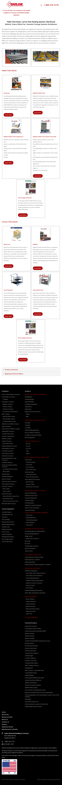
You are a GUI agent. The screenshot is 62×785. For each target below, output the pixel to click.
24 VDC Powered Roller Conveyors (11, 394)
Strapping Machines (31, 517)
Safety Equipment (31, 596)
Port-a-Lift (28, 448)
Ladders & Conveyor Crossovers (34, 583)
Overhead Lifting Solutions (34, 529)
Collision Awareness (31, 601)
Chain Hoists (28, 460)
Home (4, 712)
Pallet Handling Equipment (32, 430)
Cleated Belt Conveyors (8, 431)
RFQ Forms (5, 714)
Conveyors (5, 391)
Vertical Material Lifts (8, 498)
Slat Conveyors (6, 474)
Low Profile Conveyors (8, 453)
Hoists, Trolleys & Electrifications (37, 457)
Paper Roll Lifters (29, 402)
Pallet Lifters (28, 409)
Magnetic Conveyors (8, 404)
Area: (7, 755)
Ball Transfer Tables (8, 443)
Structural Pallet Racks (31, 498)
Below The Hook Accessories (32, 411)
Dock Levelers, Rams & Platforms (34, 575)
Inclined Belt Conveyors (8, 448)
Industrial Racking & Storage (35, 490)
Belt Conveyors (6, 414)
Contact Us (5, 722)
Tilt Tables (27, 425)
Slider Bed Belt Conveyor (9, 419)
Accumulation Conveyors (8, 397)
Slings (27, 416)
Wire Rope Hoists (29, 472)
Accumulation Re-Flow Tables (10, 469)
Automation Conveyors (8, 402)
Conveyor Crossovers (31, 660)
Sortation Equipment (7, 476)
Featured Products (31, 623)
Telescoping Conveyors (8, 484)
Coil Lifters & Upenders (31, 404)
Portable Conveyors (7, 462)
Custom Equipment (8, 509)
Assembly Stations (7, 512)
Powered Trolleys (30, 484)
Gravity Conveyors (7, 441)
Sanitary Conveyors (7, 406)
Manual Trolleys (30, 482)
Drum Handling (6, 519)
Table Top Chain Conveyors (9, 481)
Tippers (28, 453)
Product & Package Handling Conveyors (9, 466)
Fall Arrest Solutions (30, 548)
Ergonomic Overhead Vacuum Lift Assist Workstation (39, 692)
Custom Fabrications (7, 541)
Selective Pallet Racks (31, 493)
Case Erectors (29, 515)
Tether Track (29, 614)
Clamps (28, 414)
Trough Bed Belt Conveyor (9, 421)
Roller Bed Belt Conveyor (9, 416)
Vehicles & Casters (30, 585)
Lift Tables (27, 423)
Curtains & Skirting (30, 604)
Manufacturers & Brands (10, 729)
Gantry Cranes (29, 551)
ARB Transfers (6, 471)
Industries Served (7, 727)
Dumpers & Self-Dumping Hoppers (34, 580)
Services (4, 724)
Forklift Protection (29, 636)
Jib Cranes (27, 543)
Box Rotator (28, 699)
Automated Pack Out (7, 514)
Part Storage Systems (7, 539)
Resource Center (7, 717)
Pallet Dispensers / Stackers (32, 559)
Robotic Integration (7, 534)
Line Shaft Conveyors (7, 451)
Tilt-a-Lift (28, 446)
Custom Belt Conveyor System (33, 628)
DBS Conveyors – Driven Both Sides (34, 670)
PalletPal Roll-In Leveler (31, 687)
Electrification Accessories (32, 487)
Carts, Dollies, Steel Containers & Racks (35, 573)
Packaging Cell (29, 668)
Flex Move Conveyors (8, 409)
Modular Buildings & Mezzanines (34, 590)
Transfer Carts (6, 527)
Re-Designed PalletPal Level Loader (34, 678)
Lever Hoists (29, 464)
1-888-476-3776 (51, 5)
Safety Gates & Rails (31, 611)
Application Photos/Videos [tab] (13, 374)
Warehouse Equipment (32, 568)
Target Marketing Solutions (53, 779)
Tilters (27, 451)
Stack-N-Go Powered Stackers (33, 685)
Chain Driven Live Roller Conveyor (11, 429)
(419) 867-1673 (9, 744)
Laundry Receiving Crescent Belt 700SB (35, 631)
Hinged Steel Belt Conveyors (9, 446)
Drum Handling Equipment (32, 578)
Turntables (5, 399)
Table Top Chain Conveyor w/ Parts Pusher (36, 704)
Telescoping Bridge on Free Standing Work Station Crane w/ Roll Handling (42, 695)
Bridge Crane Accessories (32, 538)
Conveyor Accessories (8, 434)
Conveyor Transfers (7, 486)
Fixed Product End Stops (31, 646)
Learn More (8, 115)
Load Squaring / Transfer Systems (34, 557)
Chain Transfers (7, 491)
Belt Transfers (6, 489)
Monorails (27, 541)
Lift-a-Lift (28, 443)
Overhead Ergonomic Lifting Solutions (35, 531)
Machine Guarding (30, 606)
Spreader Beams (29, 399)
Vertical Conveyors (7, 494)
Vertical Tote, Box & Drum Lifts (10, 501)
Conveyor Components (8, 436)
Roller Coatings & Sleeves (32, 665)
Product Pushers (29, 643)
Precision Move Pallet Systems (10, 411)
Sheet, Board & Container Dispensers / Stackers (38, 564)
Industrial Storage (30, 510)
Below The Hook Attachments (35, 394)
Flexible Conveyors (7, 438)
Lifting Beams (28, 397)
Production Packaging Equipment (36, 513)
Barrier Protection (29, 633)
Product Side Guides (30, 650)
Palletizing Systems (7, 529)
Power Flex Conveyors (31, 626)
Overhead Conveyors (7, 456)
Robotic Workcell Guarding (32, 609)
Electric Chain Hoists (31, 469)
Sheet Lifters (28, 406)
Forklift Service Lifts (32, 441)
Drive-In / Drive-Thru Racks (32, 508)
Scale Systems (29, 525)
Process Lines (5, 532)
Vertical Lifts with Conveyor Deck (11, 496)
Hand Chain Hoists (30, 462)
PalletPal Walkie (29, 675)
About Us (5, 719)
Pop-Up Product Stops (31, 648)
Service (4, 755)
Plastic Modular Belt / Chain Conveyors (9, 459)
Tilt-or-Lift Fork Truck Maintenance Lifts (35, 690)
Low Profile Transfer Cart (31, 701)
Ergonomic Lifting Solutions (35, 420)
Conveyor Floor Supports (31, 653)
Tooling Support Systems (31, 546)
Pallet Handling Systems (8, 524)
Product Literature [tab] (10, 370)
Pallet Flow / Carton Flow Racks (33, 505)
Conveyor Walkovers (30, 658)
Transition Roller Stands (31, 663)
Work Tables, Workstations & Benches (35, 593)
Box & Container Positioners (32, 432)
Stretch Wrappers (30, 522)
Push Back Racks (29, 503)
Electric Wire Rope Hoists (32, 477)
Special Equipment (30, 437)
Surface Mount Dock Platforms (33, 680)
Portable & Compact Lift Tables (33, 435)
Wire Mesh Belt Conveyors (9, 503)
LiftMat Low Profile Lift (31, 682)
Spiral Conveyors (6, 479)
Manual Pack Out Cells (8, 522)
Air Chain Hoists (30, 467)
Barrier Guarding (30, 599)
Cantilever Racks (29, 500)
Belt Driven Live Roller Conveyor (10, 424)
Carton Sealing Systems (31, 520)
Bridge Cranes (29, 536)
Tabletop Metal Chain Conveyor (33, 706)
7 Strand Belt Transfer (31, 673)
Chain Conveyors (6, 426)
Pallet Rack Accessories (31, 495)
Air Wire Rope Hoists (31, 474)
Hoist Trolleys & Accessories (32, 479)
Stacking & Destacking (8, 536)
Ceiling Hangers (29, 655)
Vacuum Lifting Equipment (32, 533)
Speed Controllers (30, 638)
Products (28, 391)
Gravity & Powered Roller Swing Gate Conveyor (37, 641)
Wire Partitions (29, 588)
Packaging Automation (33, 554)
